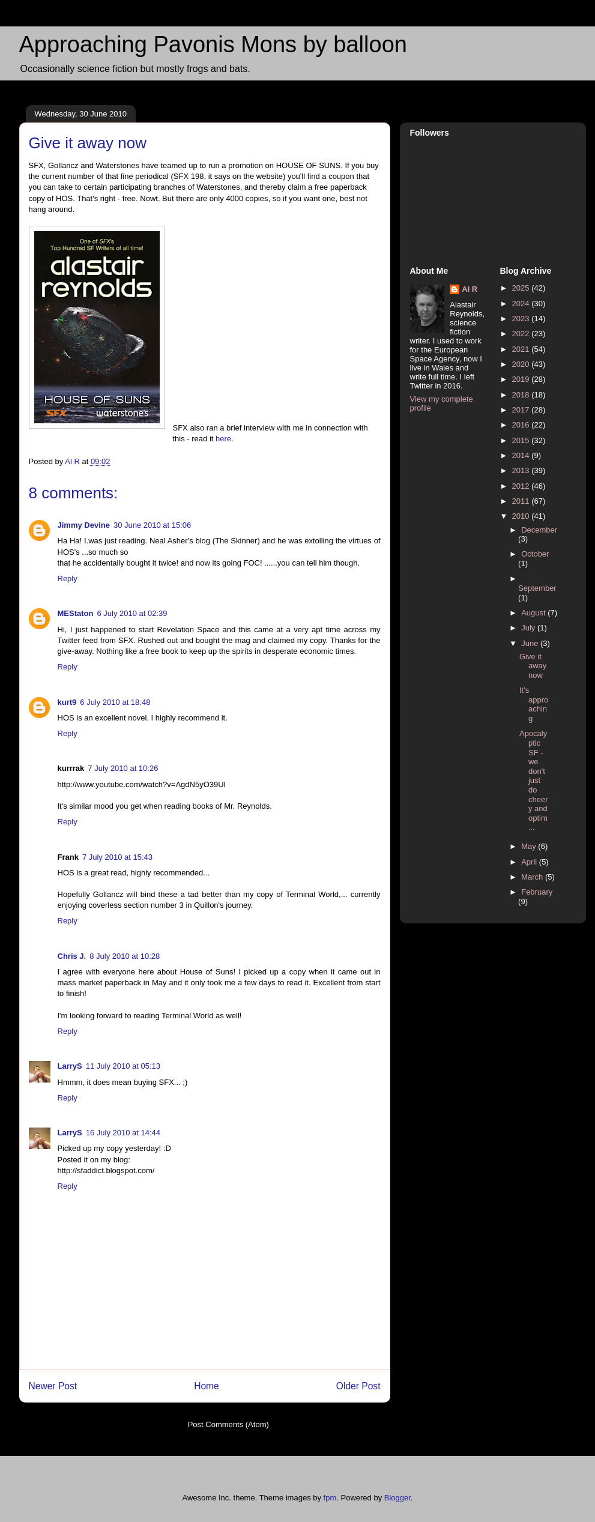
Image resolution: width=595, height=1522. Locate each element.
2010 (522, 516)
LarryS (70, 1066)
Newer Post (53, 1386)
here (223, 438)
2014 (522, 455)
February (536, 891)
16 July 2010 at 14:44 (123, 1132)
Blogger (397, 1497)
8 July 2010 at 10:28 (124, 956)
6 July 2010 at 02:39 (132, 613)
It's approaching (533, 704)
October (535, 553)
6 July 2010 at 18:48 (115, 702)
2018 (522, 394)
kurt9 (67, 702)
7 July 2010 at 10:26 (123, 768)
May (529, 846)
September (537, 588)
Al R (469, 289)
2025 (522, 287)
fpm (330, 1497)
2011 (522, 501)
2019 (522, 379)
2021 (522, 349)
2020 (522, 364)
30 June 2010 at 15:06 (152, 525)
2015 (522, 440)
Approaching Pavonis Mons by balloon (213, 44)
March (533, 876)
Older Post (358, 1386)
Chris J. (72, 956)
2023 (522, 318)
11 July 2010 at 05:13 (123, 1066)
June (530, 643)
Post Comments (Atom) (228, 1424)
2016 (522, 424)
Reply (67, 578)
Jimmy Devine (84, 525)
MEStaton (76, 613)
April (530, 861)
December (539, 529)
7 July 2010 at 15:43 (117, 857)
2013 (522, 470)
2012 (522, 486)
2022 (522, 333)
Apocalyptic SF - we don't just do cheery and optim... (533, 780)
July (529, 627)
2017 (522, 409)
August (534, 612)
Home (206, 1386)
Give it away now (532, 666)
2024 (522, 303)
